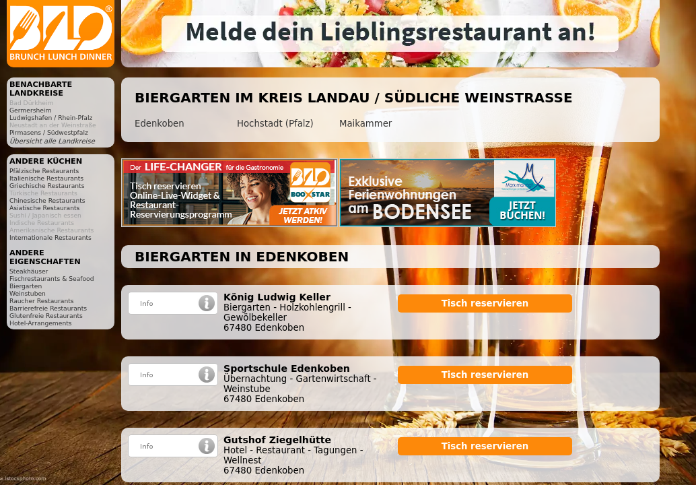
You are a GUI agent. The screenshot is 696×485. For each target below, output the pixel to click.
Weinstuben (27, 293)
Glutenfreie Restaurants (46, 315)
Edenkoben (159, 124)
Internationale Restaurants (50, 237)
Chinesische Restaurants (47, 200)
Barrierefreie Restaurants (48, 308)
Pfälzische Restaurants (44, 170)
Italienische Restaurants (46, 178)
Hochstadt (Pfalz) (275, 124)
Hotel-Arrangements (40, 323)
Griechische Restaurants (46, 185)
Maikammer (365, 124)
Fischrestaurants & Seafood (51, 278)
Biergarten (25, 286)
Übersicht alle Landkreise (52, 141)
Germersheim (30, 110)
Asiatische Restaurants (44, 208)
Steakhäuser (28, 271)
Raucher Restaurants (41, 300)
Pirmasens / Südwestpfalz (48, 132)
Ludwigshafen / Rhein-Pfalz (50, 117)
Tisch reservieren (485, 303)
